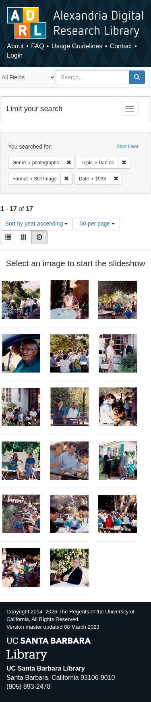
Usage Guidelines (77, 46)
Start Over (127, 146)
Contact (121, 46)
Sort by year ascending (36, 223)
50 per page (97, 223)
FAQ (37, 46)
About (15, 46)
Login (15, 55)
